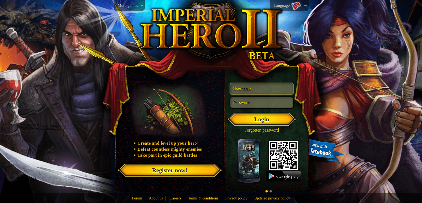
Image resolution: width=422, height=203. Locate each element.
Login (261, 119)
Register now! (170, 170)
